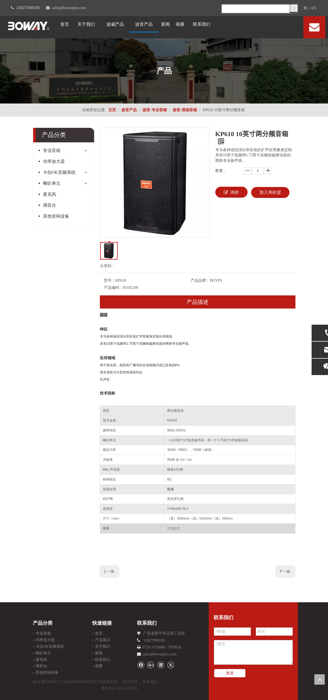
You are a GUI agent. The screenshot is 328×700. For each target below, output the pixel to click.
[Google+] (150, 664)
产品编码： (113, 288)
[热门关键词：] (294, 8)
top (319, 679)
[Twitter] (286, 26)
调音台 (49, 205)
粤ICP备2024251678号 (119, 688)
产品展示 (102, 640)
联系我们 (102, 660)
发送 (230, 673)
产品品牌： (200, 280)
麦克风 (49, 194)
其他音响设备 (56, 216)
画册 (99, 666)
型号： (109, 280)
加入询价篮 (270, 192)
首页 (99, 633)
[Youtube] (294, 26)
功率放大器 (54, 161)
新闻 (99, 653)
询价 (231, 192)
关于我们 (102, 646)
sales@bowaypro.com (69, 8)
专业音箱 (51, 150)
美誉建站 (150, 682)
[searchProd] (256, 8)
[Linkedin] (277, 26)
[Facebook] (269, 26)
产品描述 (197, 302)
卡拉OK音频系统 (59, 172)
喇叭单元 (51, 183)
